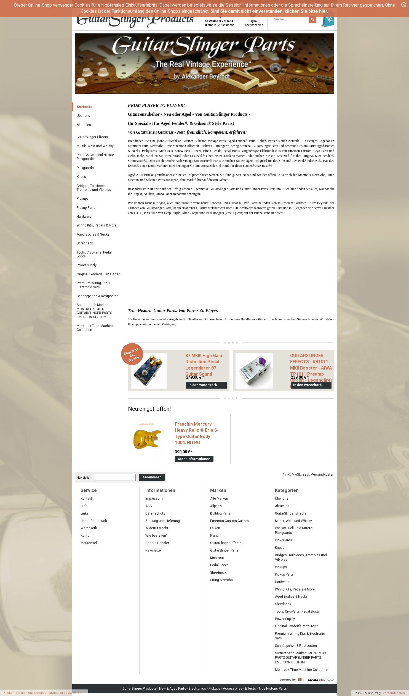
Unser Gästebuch (94, 521)
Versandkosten (394, 693)
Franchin (216, 535)
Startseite (84, 107)
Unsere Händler (157, 543)
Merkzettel (89, 543)
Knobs (81, 177)
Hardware (84, 216)
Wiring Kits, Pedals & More (96, 225)
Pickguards (85, 168)
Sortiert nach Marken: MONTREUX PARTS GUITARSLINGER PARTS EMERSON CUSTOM (94, 311)
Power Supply (87, 265)
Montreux (217, 558)
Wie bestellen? (156, 535)
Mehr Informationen (194, 459)
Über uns (83, 116)
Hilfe (84, 506)
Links (85, 513)
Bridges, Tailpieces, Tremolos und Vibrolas (94, 188)
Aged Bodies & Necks (93, 234)
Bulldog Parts (220, 513)
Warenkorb (89, 528)
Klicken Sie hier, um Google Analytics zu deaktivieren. (43, 693)
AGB (148, 506)
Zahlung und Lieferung (162, 521)
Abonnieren (151, 477)
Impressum (154, 498)
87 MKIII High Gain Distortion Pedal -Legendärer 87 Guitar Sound (203, 365)
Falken (215, 528)
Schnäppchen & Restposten (98, 296)
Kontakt (86, 498)
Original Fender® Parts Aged (98, 274)
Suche (279, 19)
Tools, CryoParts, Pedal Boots (94, 254)
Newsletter (83, 477)
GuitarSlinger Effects (92, 137)
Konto (85, 535)
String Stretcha (221, 580)
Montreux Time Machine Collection (95, 328)
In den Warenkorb (202, 385)
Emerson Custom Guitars (229, 521)
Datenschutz (155, 513)
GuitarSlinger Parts (224, 550)
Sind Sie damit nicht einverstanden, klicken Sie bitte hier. (269, 11)
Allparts (216, 506)
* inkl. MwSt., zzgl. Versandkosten (308, 474)
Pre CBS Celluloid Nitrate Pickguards (95, 157)
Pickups (83, 199)
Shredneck (85, 243)
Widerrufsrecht (156, 528)
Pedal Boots (219, 565)
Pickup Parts (86, 208)
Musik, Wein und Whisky (95, 146)
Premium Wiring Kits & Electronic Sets (93, 285)
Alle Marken (219, 498)
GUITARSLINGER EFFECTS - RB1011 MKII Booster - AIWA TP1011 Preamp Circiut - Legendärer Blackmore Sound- (311, 371)
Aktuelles (84, 125)
